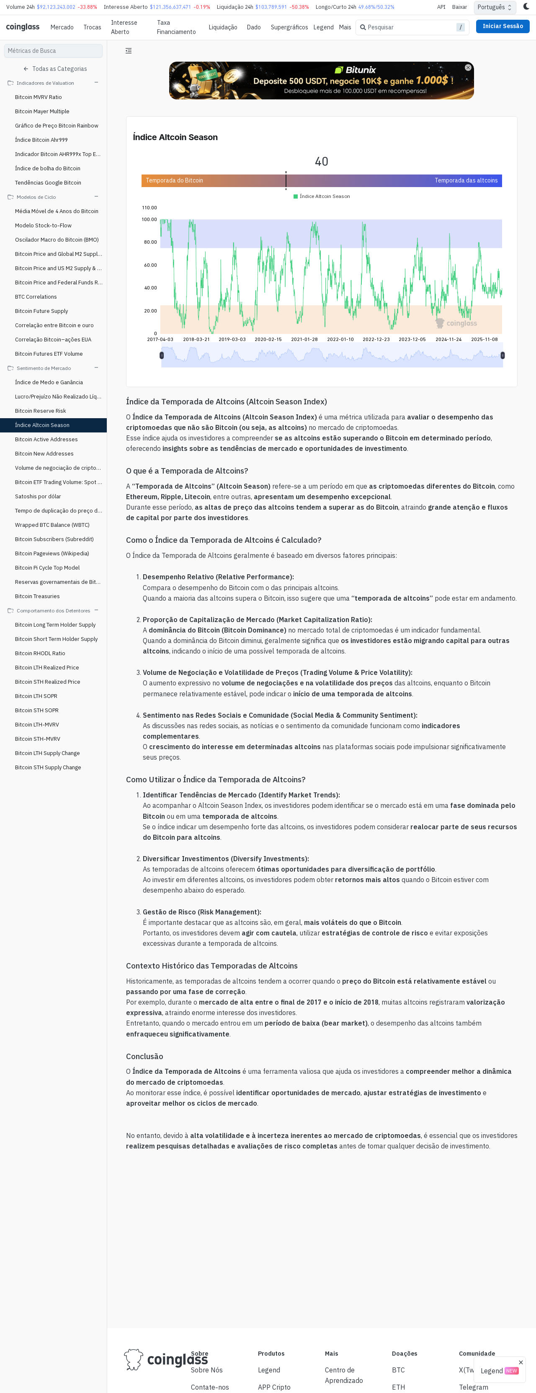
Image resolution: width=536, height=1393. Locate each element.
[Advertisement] (321, 1290)
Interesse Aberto (124, 27)
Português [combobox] (491, 7)
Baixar (459, 6)
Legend (324, 27)
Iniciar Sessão (503, 26)
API (441, 6)
